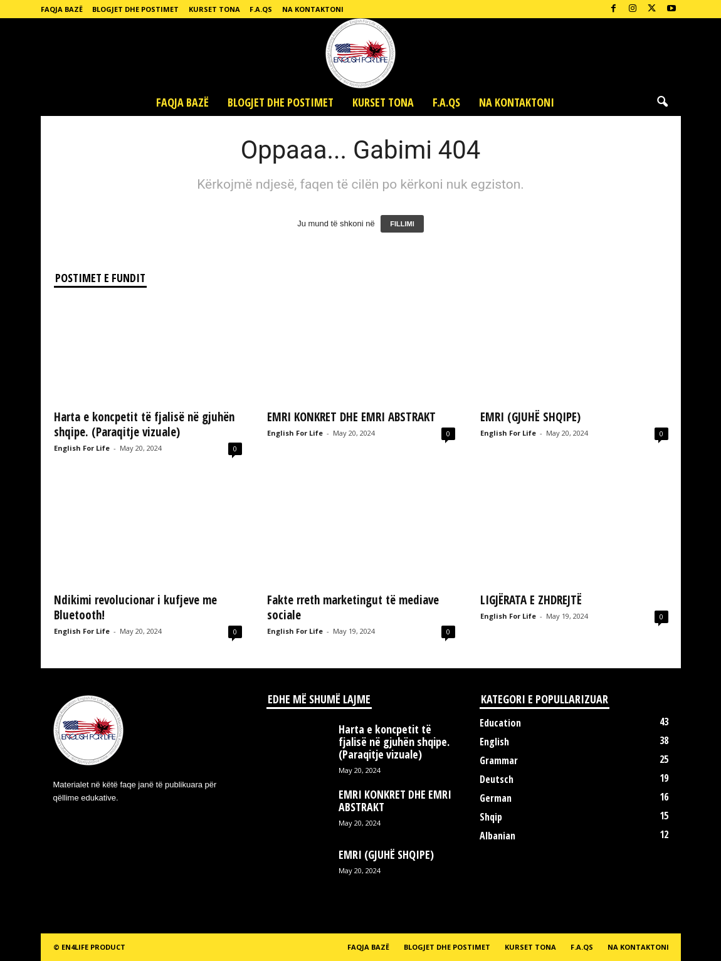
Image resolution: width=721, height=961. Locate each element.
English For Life (82, 448)
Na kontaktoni (313, 9)
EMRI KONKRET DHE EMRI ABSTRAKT (351, 417)
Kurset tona (214, 9)
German (496, 798)
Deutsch (496, 779)
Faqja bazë (62, 9)
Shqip (491, 817)
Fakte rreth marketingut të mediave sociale (353, 607)
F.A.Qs (261, 9)
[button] (662, 102)
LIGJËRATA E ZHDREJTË (531, 600)
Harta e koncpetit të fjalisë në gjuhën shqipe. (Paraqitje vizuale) (144, 424)
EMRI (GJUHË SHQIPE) (530, 417)
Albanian (497, 836)
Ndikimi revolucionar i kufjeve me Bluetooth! (135, 607)
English (494, 741)
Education (500, 723)
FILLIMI (402, 224)
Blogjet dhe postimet (135, 9)
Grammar (499, 760)
